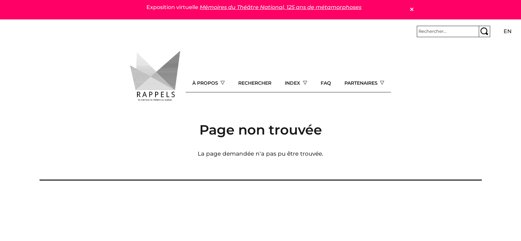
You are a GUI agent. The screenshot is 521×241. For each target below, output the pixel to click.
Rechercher (254, 83)
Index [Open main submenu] (293, 83)
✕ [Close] (411, 9)
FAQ (326, 83)
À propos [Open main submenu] (205, 83)
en (508, 31)
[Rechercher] (448, 31)
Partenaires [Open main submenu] (361, 83)
